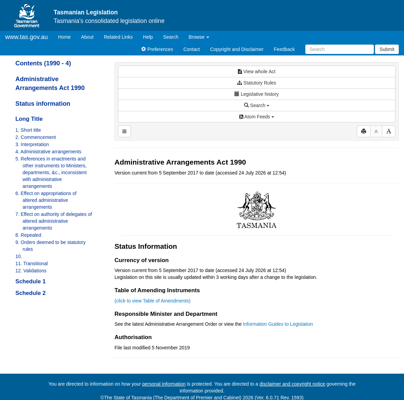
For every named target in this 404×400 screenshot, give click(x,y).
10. (18, 256)
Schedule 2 (30, 293)
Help (148, 37)
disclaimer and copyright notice (292, 384)
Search (170, 37)
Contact (191, 49)
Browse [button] (199, 37)
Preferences (157, 49)
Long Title (29, 119)
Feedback (284, 49)
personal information (164, 384)
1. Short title (28, 130)
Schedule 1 (30, 281)
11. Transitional (31, 263)
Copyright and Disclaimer (237, 49)
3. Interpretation (32, 144)
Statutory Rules (256, 83)
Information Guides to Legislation (278, 324)
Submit (386, 49)
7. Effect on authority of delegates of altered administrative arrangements (53, 221)
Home (67, 36)
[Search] (339, 49)
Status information (42, 103)
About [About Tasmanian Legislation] (87, 37)
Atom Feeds (256, 116)
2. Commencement (35, 137)
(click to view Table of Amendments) (152, 301)
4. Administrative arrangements (48, 151)
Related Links (118, 37)
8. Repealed (28, 235)
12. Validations (30, 270)
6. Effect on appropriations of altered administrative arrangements (46, 200)
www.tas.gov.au (26, 37)
